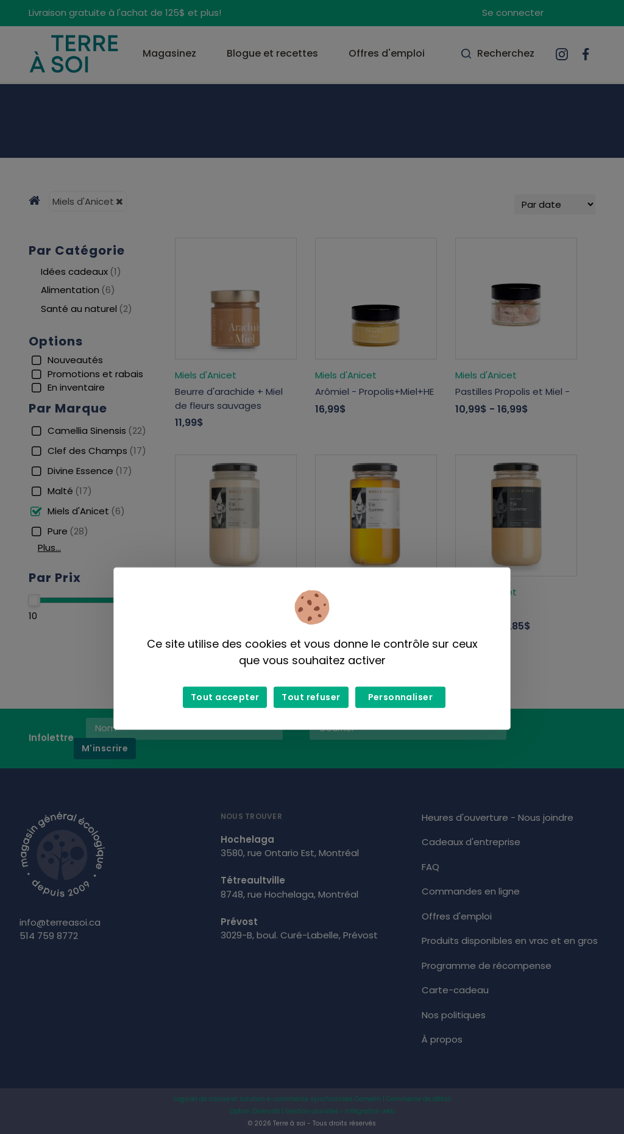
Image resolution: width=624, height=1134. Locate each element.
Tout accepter (225, 697)
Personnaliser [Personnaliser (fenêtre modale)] (400, 697)
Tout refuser (311, 697)
